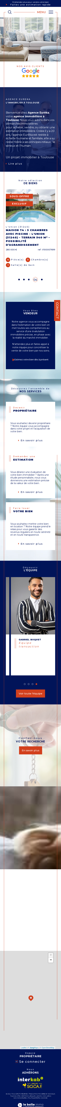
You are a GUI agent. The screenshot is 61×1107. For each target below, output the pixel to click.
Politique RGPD (34, 1087)
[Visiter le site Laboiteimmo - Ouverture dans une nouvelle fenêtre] (30, 1097)
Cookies (44, 1087)
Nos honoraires (20, 1087)
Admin (39, 1085)
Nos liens (46, 1085)
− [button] (51, 949)
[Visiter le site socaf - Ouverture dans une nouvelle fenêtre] (32, 1074)
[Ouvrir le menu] (45, 12)
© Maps (33, 1037)
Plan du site (15, 1085)
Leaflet (23, 1037)
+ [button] (51, 944)
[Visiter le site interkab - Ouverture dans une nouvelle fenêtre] (30, 1068)
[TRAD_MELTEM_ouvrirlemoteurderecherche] (10, 12)
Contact (57, 310)
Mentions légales (28, 1085)
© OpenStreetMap (47, 1037)
